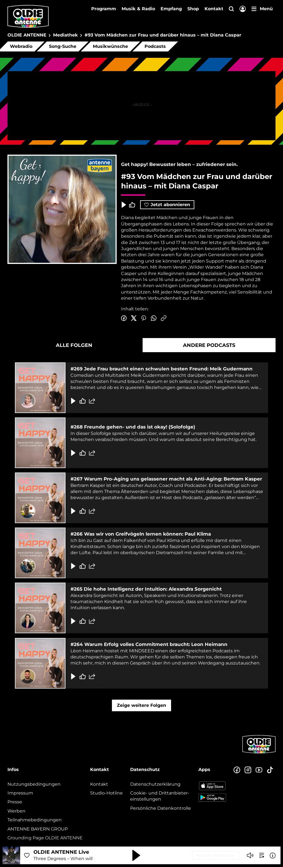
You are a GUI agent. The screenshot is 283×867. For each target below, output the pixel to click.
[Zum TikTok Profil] (270, 770)
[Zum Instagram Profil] (247, 770)
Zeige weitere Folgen (141, 705)
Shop (193, 8)
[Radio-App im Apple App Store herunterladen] (212, 785)
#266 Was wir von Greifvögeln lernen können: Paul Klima (140, 534)
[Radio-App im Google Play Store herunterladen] (212, 797)
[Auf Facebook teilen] (124, 318)
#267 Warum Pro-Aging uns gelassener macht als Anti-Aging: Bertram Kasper (166, 479)
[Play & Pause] (123, 204)
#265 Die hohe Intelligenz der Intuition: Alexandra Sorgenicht (146, 589)
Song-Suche (62, 46)
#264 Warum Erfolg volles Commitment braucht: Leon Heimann (148, 644)
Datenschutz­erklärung (155, 784)
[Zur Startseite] (259, 753)
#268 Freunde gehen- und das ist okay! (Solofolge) (132, 427)
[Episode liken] (132, 204)
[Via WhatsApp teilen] (154, 318)
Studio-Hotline (106, 793)
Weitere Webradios (215, 855)
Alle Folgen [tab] (74, 345)
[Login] (243, 9)
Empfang (171, 8)
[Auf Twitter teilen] (134, 318)
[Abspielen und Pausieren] (136, 855)
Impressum (20, 793)
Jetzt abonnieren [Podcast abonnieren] (167, 204)
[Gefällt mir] (82, 400)
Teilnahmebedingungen (34, 819)
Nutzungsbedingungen (34, 784)
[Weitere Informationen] (272, 855)
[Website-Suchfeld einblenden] (231, 9)
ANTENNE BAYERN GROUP (37, 829)
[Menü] (262, 9)
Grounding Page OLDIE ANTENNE (45, 837)
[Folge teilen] (92, 400)
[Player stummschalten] (250, 855)
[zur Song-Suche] (261, 855)
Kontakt (214, 8)
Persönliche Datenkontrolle (160, 808)
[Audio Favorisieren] (26, 855)
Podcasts (155, 46)
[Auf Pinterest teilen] (144, 318)
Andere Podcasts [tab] (209, 345)
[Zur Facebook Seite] (236, 770)
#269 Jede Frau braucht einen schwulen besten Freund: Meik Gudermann (161, 369)
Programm (103, 8)
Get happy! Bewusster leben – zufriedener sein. (179, 164)
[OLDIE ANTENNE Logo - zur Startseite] (28, 16)
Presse (14, 801)
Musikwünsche (110, 46)
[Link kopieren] (164, 318)
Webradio (21, 46)
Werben (16, 811)
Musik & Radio (138, 8)
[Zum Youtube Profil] (258, 770)
